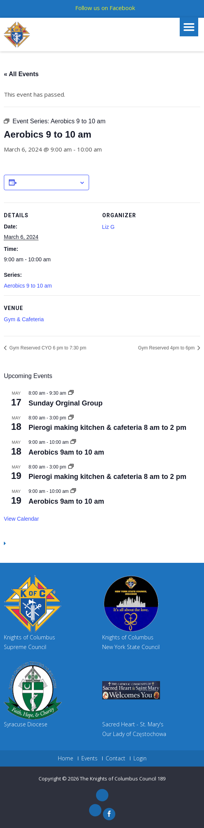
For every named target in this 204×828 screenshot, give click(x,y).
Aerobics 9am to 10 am (66, 452)
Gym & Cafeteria (24, 319)
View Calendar (21, 519)
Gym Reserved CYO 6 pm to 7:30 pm (47, 348)
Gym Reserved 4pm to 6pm (167, 348)
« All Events (21, 74)
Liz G (108, 227)
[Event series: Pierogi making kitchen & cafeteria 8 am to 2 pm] (71, 418)
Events (89, 758)
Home (65, 758)
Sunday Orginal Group (66, 403)
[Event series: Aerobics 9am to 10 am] (73, 442)
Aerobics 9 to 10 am (28, 286)
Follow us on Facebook (105, 8)
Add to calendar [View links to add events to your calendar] (48, 183)
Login (140, 758)
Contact (115, 758)
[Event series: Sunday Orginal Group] (71, 393)
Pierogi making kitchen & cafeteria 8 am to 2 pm (107, 427)
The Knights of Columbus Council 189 (122, 778)
